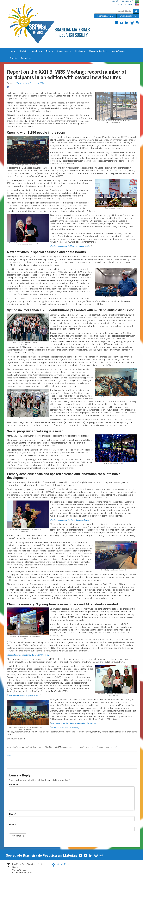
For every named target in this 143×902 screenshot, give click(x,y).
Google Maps (63, 864)
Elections (80, 51)
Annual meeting (64, 51)
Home (12, 51)
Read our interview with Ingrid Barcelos (23, 695)
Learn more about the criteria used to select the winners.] (73, 723)
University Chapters (98, 51)
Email (12, 824)
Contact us (26, 58)
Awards (13, 58)
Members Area (105, 16)
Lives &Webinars (118, 51)
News (49, 51)
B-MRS (24, 51)
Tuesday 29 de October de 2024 (30, 83)
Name (12, 814)
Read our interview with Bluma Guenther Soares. (70, 520)
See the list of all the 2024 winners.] (64, 727)
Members (37, 51)
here (114, 747)
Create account (128, 16)
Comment (13, 784)
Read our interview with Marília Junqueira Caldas (70, 246)
